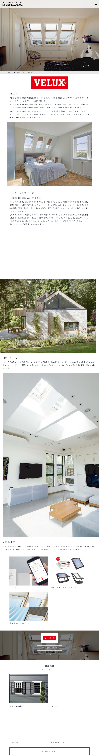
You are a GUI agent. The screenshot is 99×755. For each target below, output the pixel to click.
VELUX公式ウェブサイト (49, 648)
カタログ (49, 654)
